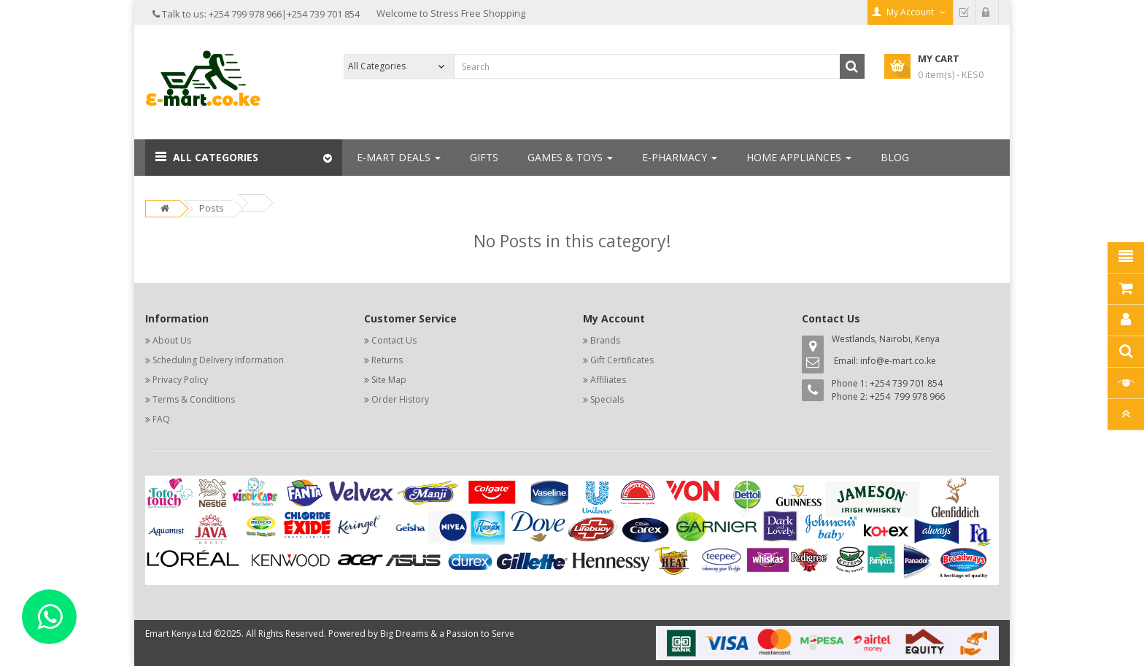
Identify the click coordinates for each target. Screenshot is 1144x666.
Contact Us (394, 340)
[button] (243, 157)
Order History (400, 399)
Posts (211, 207)
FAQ (161, 419)
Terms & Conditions (193, 399)
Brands (605, 340)
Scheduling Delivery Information (218, 360)
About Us (171, 340)
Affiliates (608, 379)
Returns (387, 360)
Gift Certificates (622, 360)
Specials (607, 399)
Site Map (388, 379)
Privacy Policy (180, 379)
